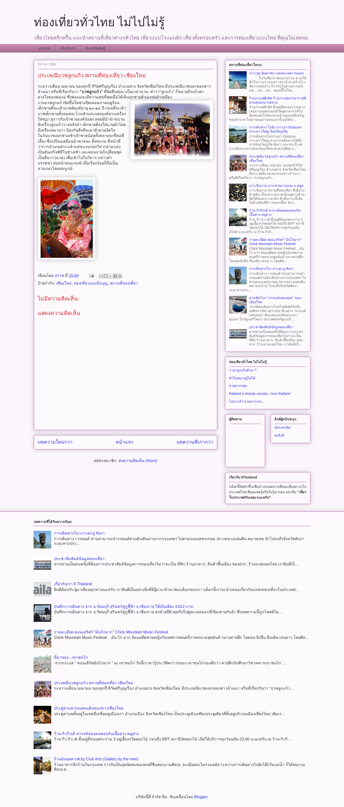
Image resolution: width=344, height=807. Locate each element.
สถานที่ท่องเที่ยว (124, 283)
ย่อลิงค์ (279, 435)
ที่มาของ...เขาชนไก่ (71, 657)
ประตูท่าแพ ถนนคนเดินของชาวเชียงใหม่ (89, 708)
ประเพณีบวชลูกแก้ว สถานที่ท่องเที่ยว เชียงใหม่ (93, 683)
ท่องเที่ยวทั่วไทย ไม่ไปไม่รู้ (99, 22)
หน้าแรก (45, 48)
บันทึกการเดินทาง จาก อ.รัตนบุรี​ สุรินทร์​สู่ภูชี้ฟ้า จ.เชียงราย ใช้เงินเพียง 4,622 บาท (123, 606)
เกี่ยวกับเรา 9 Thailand (73, 584)
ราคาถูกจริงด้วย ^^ (243, 370)
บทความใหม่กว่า (55, 442)
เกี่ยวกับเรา (67, 48)
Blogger (200, 797)
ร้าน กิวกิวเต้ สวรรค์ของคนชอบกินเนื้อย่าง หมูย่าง (96, 734)
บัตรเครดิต (282, 427)
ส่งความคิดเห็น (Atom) (137, 461)
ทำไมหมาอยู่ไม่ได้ (242, 378)
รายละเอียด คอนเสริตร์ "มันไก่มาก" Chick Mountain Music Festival (275, 242)
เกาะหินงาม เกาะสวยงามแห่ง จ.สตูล (276, 186)
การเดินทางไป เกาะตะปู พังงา (271, 269)
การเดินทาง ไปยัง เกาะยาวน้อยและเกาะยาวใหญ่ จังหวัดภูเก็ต (275, 129)
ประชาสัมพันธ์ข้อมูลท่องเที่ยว (271, 327)
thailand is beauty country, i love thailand (260, 394)
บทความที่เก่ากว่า (195, 442)
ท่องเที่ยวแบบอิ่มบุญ (91, 283)
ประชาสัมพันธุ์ (95, 48)
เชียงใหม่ (64, 283)
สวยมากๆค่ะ (238, 386)
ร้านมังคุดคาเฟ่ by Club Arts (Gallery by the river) (96, 759)
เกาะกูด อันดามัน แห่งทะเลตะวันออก (276, 73)
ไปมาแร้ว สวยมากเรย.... (247, 401)
